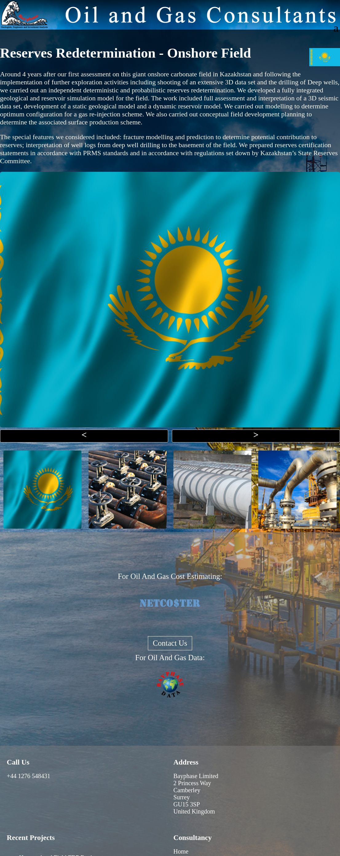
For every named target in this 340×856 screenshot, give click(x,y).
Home (180, 851)
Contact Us (170, 643)
